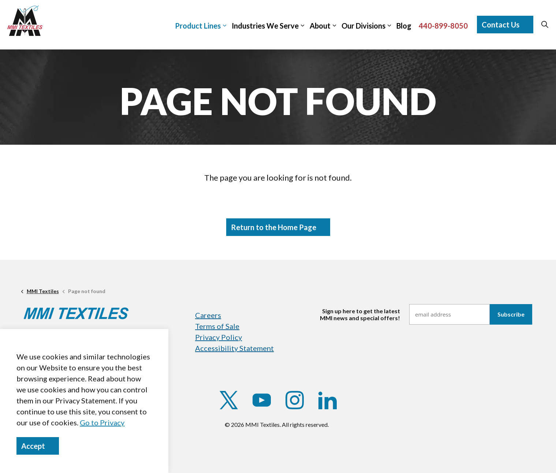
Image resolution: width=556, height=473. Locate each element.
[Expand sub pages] (552, 20)
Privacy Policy (218, 337)
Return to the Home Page (278, 227)
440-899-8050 (443, 25)
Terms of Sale (217, 326)
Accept (38, 445)
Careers (208, 315)
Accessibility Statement (234, 348)
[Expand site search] (545, 24)
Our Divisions (363, 25)
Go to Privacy (102, 422)
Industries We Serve (265, 25)
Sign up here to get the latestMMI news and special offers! (360, 314)
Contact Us (505, 24)
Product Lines (198, 25)
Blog (403, 25)
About (320, 25)
